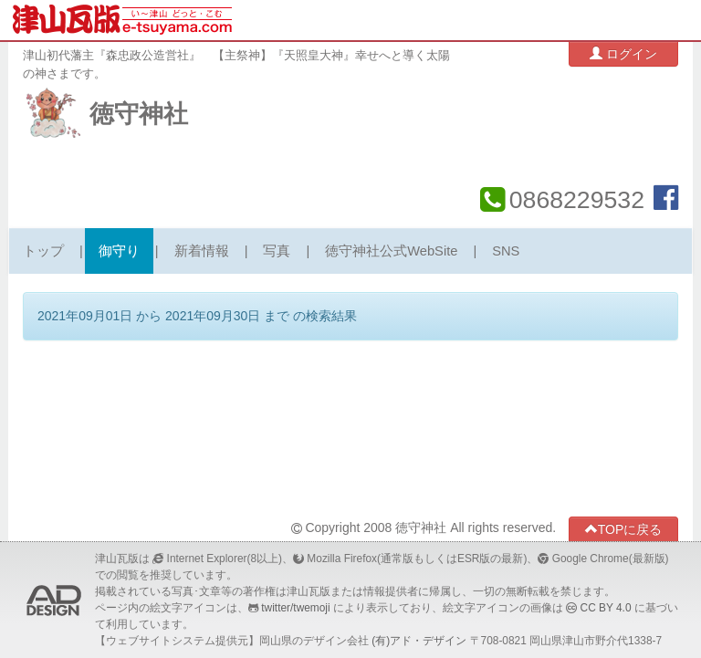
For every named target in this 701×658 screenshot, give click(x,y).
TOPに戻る (624, 529)
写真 (276, 251)
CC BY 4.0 (606, 607)
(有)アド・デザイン (418, 640)
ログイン (623, 53)
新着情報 (201, 251)
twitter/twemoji (295, 607)
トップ (43, 251)
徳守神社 (138, 114)
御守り (119, 251)
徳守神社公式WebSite (391, 251)
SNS (505, 251)
